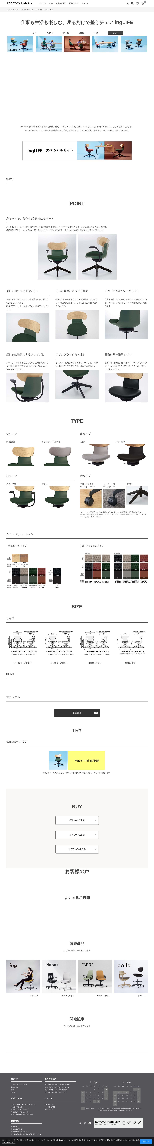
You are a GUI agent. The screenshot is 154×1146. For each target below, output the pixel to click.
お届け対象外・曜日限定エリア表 (22, 1114)
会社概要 (14, 1126)
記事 (51, 3)
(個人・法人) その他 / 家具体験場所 (56, 1090)
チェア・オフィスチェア (19, 1085)
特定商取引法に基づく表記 (19, 1132)
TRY (95, 32)
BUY (115, 32)
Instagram (80, 1123)
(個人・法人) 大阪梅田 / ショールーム (57, 1087)
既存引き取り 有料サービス (20, 1109)
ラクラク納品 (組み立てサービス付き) (23, 1104)
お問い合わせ (49, 1109)
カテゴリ (43, 3)
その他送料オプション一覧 (19, 1112)
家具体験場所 (61, 3)
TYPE (66, 32)
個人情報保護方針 (17, 1129)
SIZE (81, 32)
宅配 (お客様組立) (16, 1107)
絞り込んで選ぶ (77, 820)
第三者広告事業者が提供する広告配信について (26, 1134)
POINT (49, 32)
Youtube (89, 1123)
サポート (85, 3)
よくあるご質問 (50, 1107)
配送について (74, 3)
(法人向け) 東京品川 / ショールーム (56, 1092)
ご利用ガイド (49, 1104)
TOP (33, 32)
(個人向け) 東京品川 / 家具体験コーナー (57, 1085)
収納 (12, 1090)
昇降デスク (14, 1087)
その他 (13, 1092)
